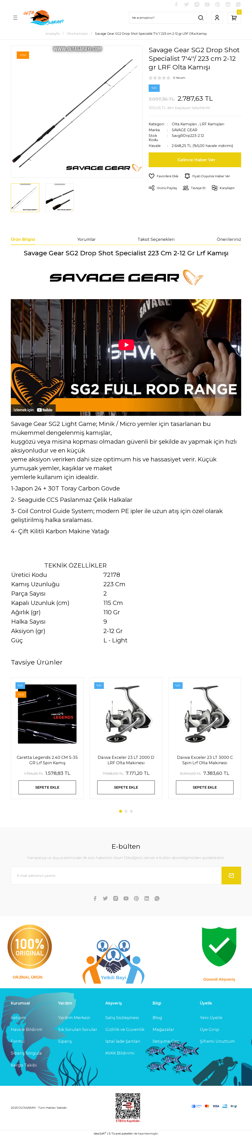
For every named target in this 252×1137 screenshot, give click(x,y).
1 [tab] (120, 811)
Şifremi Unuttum (217, 1041)
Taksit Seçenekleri (156, 239)
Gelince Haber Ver (196, 159)
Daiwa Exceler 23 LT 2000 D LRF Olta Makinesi (126, 760)
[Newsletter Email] (126, 875)
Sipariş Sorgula (26, 1053)
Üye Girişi (209, 1029)
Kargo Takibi (24, 1065)
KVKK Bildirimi (120, 1053)
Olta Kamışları (184, 124)
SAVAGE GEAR (184, 130)
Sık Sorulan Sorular (77, 1029)
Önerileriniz (229, 239)
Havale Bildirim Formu (26, 1035)
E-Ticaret (115, 1133)
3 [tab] (131, 811)
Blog (157, 1017)
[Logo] (43, 17)
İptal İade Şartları (123, 1041)
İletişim (18, 1017)
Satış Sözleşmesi (122, 1017)
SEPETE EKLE (47, 787)
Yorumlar (86, 239)
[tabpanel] (47, 741)
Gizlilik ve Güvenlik (124, 1029)
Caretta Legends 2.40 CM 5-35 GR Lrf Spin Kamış (47, 760)
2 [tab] (126, 811)
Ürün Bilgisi (23, 239)
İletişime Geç (166, 1041)
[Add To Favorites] (163, 176)
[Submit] (231, 875)
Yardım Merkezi (74, 1017)
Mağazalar (163, 1029)
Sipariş (65, 1041)
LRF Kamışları (212, 124)
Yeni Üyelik (211, 1017)
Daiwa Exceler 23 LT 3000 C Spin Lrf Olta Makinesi (205, 760)
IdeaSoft (100, 1133)
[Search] (168, 18)
